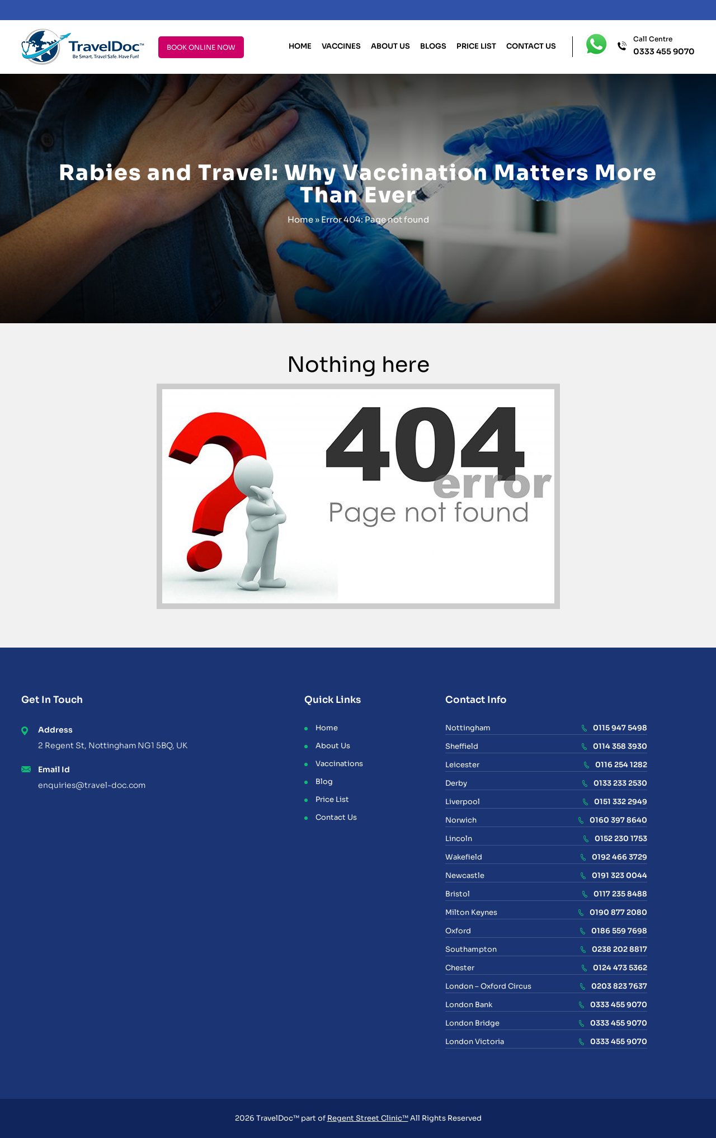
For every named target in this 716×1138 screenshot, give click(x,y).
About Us (390, 46)
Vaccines (341, 46)
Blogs (433, 46)
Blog (324, 781)
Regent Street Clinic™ (367, 1118)
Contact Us (531, 46)
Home (300, 46)
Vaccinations (339, 763)
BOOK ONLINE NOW (201, 47)
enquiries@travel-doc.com (91, 785)
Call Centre (664, 46)
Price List (476, 46)
